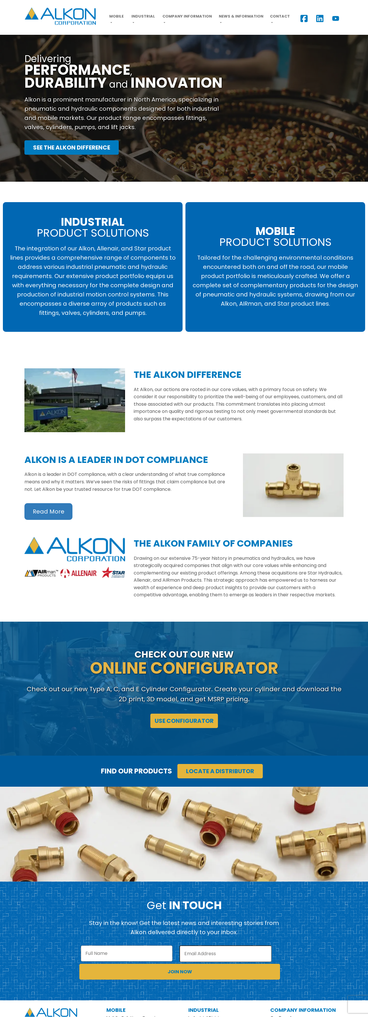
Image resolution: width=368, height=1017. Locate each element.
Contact (280, 16)
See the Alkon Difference (71, 147)
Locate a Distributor (220, 771)
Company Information (187, 16)
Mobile (116, 16)
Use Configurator (184, 721)
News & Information (241, 16)
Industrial (143, 16)
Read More (48, 511)
